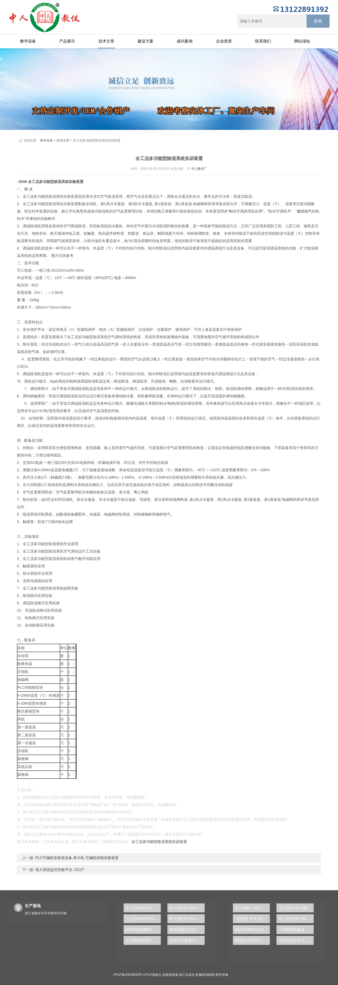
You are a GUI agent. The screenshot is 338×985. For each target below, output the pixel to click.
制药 (161, 233)
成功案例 (185, 41)
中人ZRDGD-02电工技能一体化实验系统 (143, 908)
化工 (72, 233)
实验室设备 (170, 975)
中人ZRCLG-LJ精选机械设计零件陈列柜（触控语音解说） (296, 908)
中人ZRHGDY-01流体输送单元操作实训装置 (143, 919)
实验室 (89, 233)
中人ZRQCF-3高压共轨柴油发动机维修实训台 (296, 919)
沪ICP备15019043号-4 (129, 975)
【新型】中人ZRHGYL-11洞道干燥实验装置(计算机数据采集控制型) (252, 919)
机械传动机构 (205, 975)
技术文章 (106, 41)
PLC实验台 (153, 975)
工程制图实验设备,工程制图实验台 (296, 929)
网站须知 (302, 41)
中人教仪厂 (199, 169)
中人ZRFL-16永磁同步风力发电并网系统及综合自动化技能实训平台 (252, 908)
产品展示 (67, 41)
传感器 (67, 470)
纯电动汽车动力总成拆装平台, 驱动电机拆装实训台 (252, 940)
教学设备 (28, 41)
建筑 (300, 211)
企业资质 (224, 41)
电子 (82, 559)
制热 (173, 381)
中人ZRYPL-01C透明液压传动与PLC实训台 (187, 919)
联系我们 (263, 41)
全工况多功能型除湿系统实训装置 (159, 842)
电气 (308, 211)
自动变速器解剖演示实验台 (143, 929)
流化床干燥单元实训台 (187, 940)
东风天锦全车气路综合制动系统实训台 (296, 940)
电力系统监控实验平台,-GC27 (59, 870)
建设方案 (145, 41)
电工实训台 (187, 975)
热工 (161, 211)
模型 (78, 514)
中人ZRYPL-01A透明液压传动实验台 (187, 908)
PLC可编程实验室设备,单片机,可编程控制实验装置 (76, 858)
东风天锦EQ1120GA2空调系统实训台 (252, 929)
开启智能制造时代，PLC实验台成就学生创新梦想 (143, 940)
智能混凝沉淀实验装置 (187, 929)
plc (56, 381)
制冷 (232, 211)
